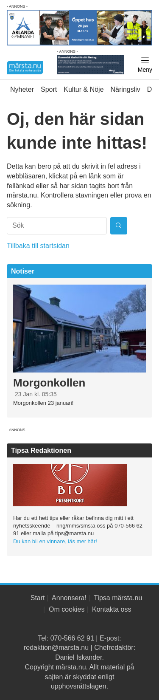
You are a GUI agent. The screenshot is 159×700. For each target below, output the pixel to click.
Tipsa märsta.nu (118, 597)
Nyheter (22, 89)
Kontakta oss (111, 609)
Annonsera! (69, 597)
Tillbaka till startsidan (38, 245)
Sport (49, 89)
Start (38, 597)
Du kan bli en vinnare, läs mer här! (55, 541)
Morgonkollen (49, 382)
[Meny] (145, 65)
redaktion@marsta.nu (56, 647)
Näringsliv (125, 89)
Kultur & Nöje (83, 89)
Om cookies (66, 609)
